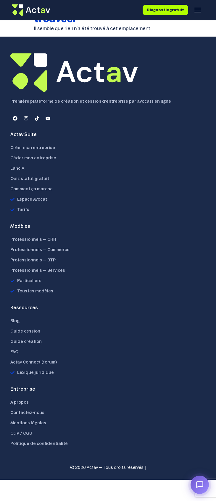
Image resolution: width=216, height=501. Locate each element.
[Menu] (197, 10)
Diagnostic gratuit (165, 10)
